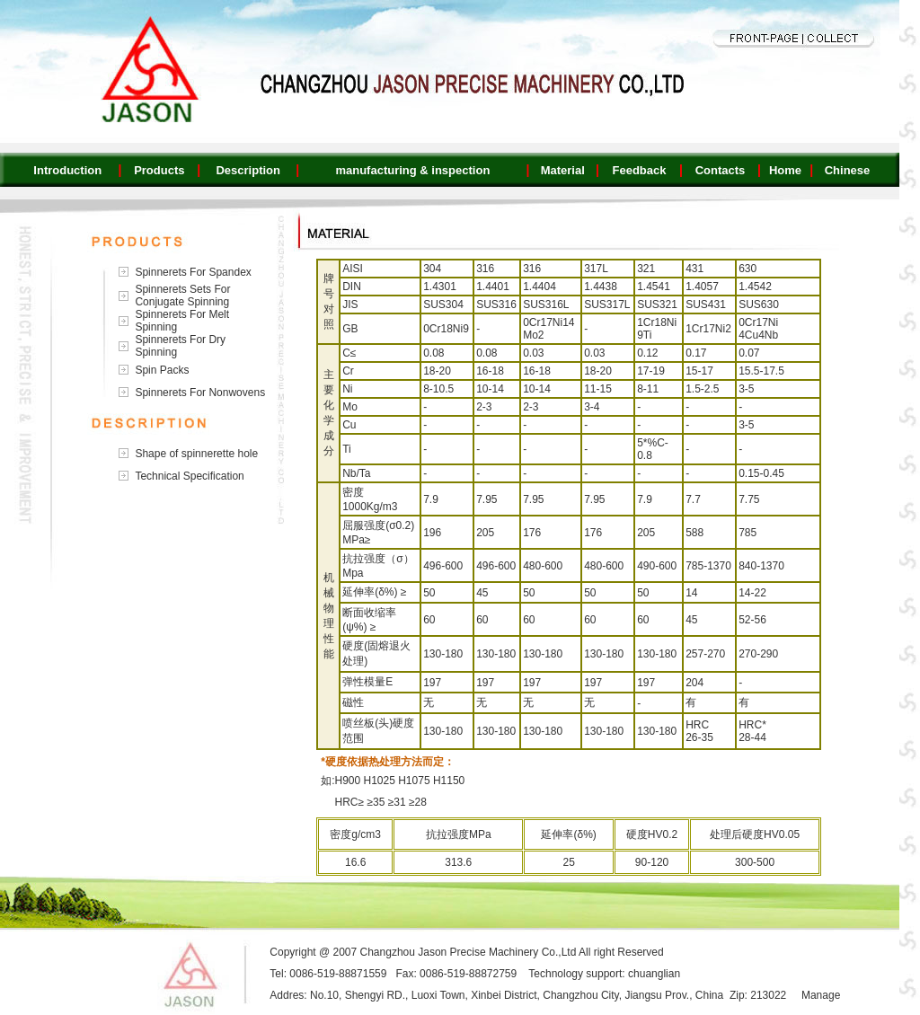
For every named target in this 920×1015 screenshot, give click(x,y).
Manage (820, 995)
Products (159, 170)
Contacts (720, 170)
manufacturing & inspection (412, 170)
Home (785, 170)
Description (248, 170)
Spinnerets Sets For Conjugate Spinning (182, 295)
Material (563, 170)
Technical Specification (189, 476)
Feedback (639, 170)
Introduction (67, 170)
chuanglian (654, 973)
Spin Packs (162, 370)
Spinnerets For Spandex (193, 272)
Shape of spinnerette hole (196, 453)
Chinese (848, 170)
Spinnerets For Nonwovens (200, 392)
